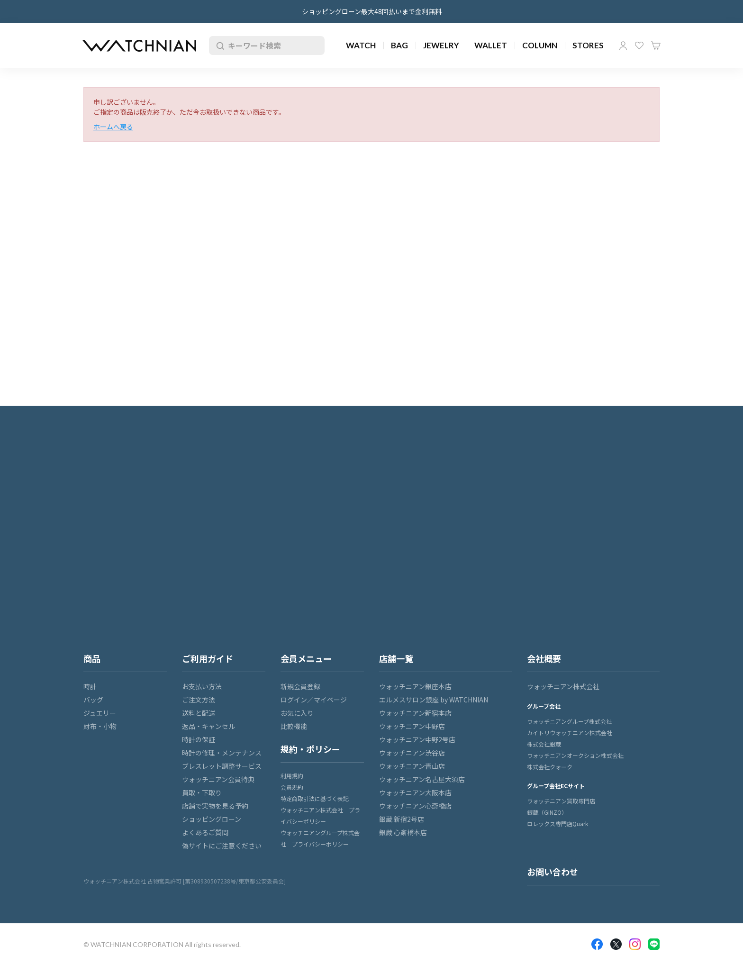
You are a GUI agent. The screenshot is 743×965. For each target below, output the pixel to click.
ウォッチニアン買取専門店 (561, 801)
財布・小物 (100, 726)
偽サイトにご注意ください (222, 845)
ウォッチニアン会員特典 (218, 779)
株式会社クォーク (549, 767)
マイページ (623, 45)
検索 (218, 45)
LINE (654, 944)
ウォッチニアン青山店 (412, 766)
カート (656, 45)
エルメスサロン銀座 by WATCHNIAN (433, 699)
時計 (90, 686)
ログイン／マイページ (314, 699)
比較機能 (294, 726)
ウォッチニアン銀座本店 (415, 686)
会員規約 (292, 787)
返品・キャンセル (208, 726)
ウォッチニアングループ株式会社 (569, 721)
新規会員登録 (300, 686)
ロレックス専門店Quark (557, 823)
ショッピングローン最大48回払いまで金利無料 (372, 11)
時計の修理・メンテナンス (222, 752)
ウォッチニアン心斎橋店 (415, 805)
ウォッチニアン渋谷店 (412, 752)
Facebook (597, 944)
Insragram (635, 944)
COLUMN (539, 45)
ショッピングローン (211, 819)
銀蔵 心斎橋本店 (403, 832)
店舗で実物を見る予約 (215, 805)
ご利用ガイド (207, 658)
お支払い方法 (202, 686)
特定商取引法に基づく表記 (315, 798)
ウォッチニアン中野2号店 (417, 739)
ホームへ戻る (113, 126)
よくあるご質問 (205, 832)
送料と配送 (198, 713)
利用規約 (292, 776)
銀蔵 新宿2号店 (401, 819)
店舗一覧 (396, 658)
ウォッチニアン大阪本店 (415, 792)
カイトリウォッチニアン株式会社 (569, 732)
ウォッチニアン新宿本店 (415, 713)
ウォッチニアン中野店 (412, 726)
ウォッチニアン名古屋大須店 (422, 779)
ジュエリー (99, 713)
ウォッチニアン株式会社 (563, 686)
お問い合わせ (552, 871)
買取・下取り (202, 792)
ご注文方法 (198, 699)
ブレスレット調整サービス (222, 766)
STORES (588, 45)
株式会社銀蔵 (544, 744)
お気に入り (639, 45)
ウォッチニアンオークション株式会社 (575, 755)
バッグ (93, 699)
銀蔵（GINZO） (547, 812)
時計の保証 (198, 739)
